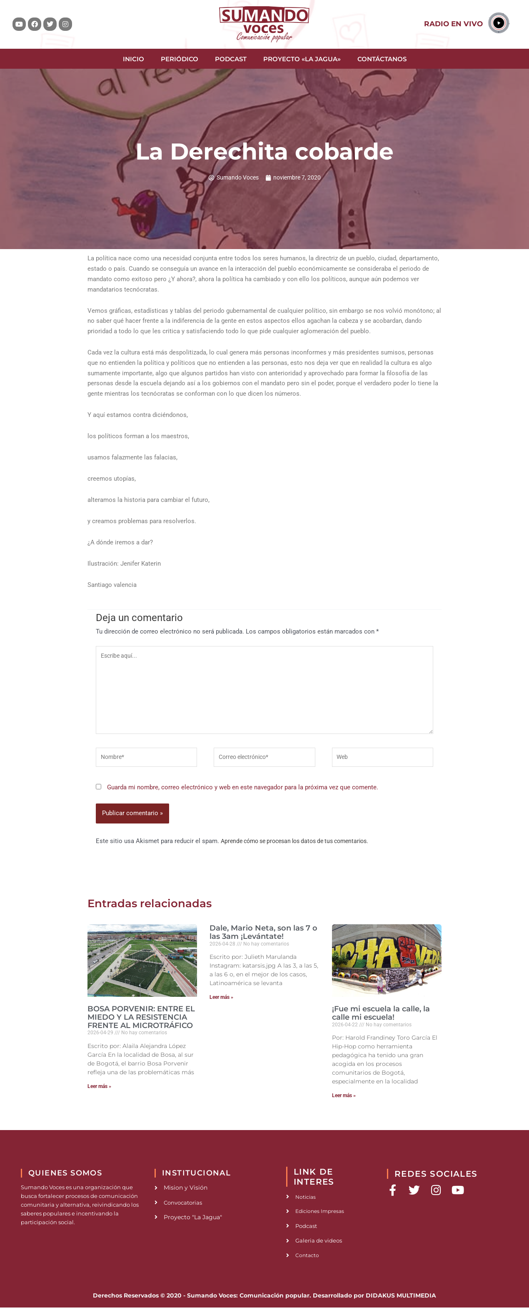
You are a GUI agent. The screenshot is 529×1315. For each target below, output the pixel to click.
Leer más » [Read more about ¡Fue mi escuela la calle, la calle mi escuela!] (344, 1101)
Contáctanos (382, 58)
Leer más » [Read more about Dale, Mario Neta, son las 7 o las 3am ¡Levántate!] (221, 1003)
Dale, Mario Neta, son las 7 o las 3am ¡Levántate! (263, 938)
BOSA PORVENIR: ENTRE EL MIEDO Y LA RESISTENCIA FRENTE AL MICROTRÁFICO (141, 1023)
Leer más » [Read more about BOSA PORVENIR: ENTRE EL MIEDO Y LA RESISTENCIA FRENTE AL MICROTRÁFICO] (99, 1092)
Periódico (179, 58)
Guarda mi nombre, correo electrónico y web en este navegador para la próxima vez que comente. (242, 793)
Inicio (133, 58)
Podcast (231, 58)
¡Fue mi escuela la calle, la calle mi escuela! (381, 1019)
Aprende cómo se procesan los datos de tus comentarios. (302, 847)
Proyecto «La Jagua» (302, 58)
